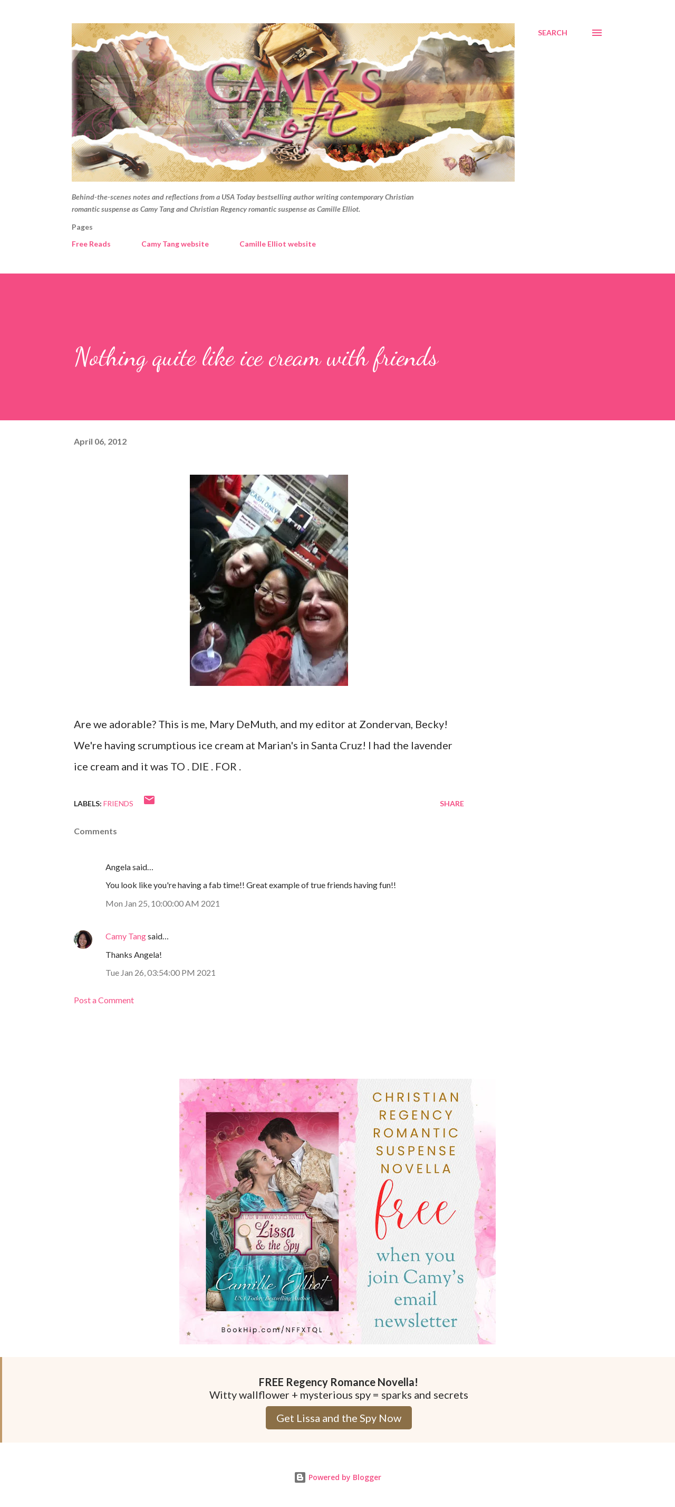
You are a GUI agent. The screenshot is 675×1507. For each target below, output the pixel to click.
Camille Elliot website (277, 243)
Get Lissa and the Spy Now (338, 1417)
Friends (118, 803)
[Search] (552, 32)
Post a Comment (104, 1000)
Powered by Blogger (337, 1477)
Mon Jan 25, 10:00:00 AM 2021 (162, 903)
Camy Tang (125, 936)
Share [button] (452, 803)
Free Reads (91, 243)
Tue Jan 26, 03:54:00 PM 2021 (160, 972)
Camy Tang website (175, 243)
